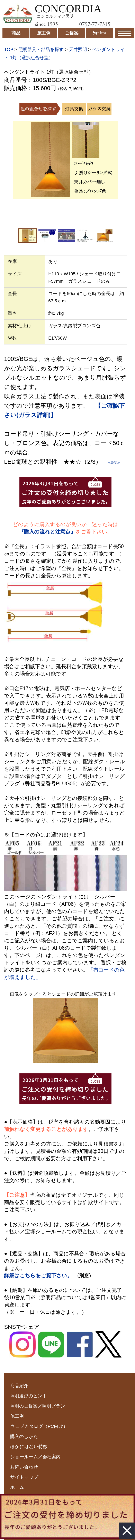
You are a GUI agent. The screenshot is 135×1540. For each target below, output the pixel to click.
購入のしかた (24, 1436)
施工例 (17, 1416)
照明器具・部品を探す (41, 49)
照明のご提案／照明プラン (37, 1406)
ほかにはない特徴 (28, 1446)
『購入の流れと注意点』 (47, 531)
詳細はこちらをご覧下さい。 (38, 1275)
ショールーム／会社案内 (35, 1456)
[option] (65, 160)
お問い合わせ (24, 1466)
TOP (8, 49)
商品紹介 (19, 1385)
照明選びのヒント (28, 1395)
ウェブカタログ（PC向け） (39, 1426)
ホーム (17, 1487)
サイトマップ (24, 1477)
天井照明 (78, 49)
